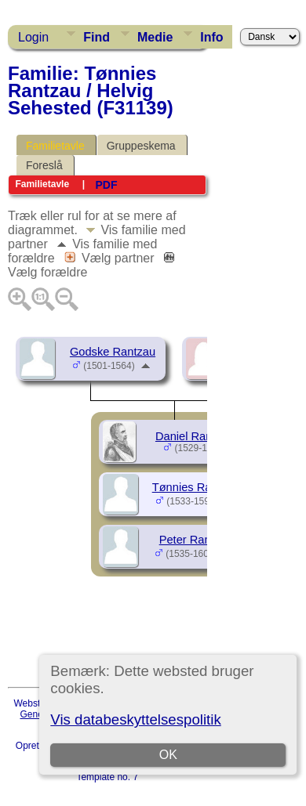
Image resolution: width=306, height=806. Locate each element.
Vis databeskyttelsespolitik (135, 719)
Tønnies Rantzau (196, 487)
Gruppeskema (141, 145)
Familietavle (55, 145)
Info (211, 37)
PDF (106, 185)
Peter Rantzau (196, 539)
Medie (155, 37)
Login (33, 37)
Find (96, 37)
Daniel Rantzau (194, 436)
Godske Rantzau (112, 351)
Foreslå (44, 165)
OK (168, 754)
